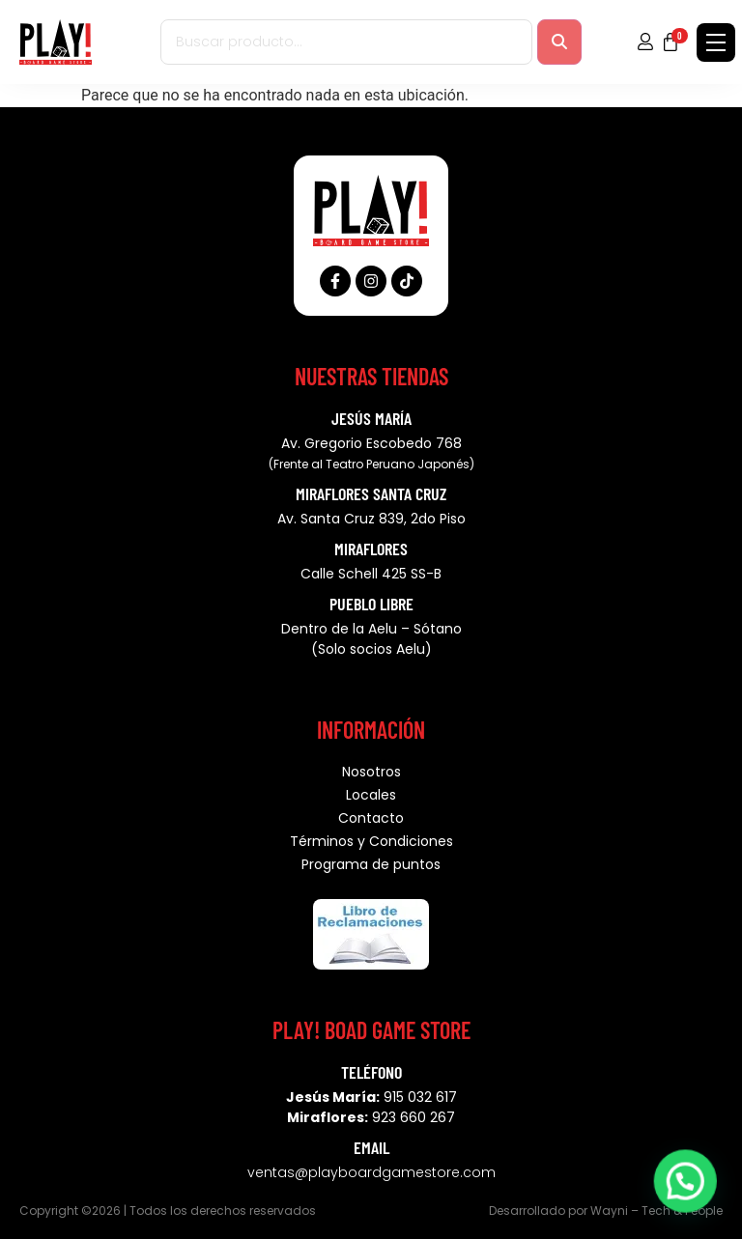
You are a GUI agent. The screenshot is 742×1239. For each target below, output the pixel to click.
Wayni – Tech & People (656, 1210)
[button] (689, 1189)
